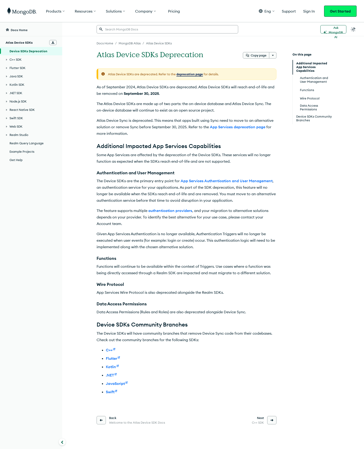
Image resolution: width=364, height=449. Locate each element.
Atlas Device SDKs (159, 43)
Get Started (340, 11)
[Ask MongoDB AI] (333, 29)
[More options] (272, 55)
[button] (266, 11)
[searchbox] (167, 29)
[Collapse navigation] (62, 442)
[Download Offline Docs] (53, 42)
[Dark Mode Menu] (353, 29)
